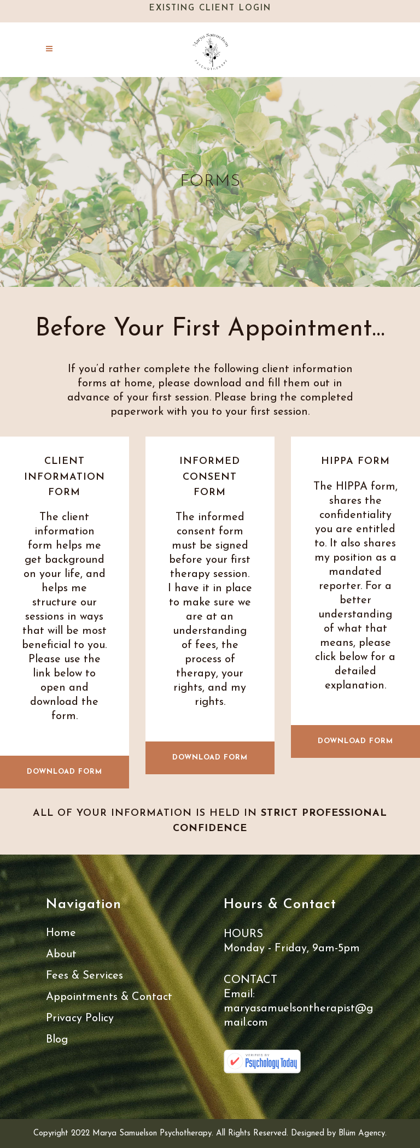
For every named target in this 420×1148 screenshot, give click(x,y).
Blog (57, 1039)
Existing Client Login (210, 8)
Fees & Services (84, 975)
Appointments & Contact (109, 997)
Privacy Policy (80, 1018)
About (61, 954)
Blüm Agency (362, 1133)
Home (61, 933)
